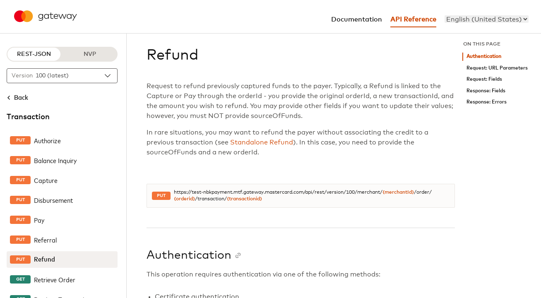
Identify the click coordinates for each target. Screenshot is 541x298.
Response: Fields (485, 91)
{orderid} (184, 199)
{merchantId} (398, 192)
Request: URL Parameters (497, 68)
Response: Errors (486, 102)
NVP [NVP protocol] (90, 54)
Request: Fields (484, 79)
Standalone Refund (261, 142)
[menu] (487, 19)
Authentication (483, 56)
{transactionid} (244, 199)
